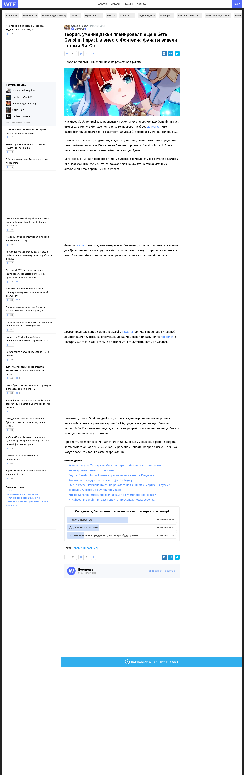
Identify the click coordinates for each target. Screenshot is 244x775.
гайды (129, 4)
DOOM (75, 15)
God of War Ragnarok (218, 15)
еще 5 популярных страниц (18, 122)
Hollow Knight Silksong (54, 15)
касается (128, 332)
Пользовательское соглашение (22, 494)
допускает (154, 126)
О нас (9, 490)
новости (102, 4)
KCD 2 (111, 15)
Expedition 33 (93, 15)
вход (237, 4)
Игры (97, 548)
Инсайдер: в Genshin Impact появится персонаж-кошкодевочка (111, 499)
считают (81, 245)
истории (116, 4)
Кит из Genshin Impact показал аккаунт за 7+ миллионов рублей (112, 495)
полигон (142, 4)
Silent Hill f (30, 15)
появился (167, 337)
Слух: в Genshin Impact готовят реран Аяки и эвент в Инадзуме (111, 475)
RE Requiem (12, 15)
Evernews (85, 569)
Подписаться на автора (161, 570)
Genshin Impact (79, 26)
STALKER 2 (127, 15)
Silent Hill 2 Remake (189, 15)
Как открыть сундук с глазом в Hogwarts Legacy (100, 480)
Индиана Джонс (147, 15)
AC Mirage (166, 15)
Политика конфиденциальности (23, 498)
